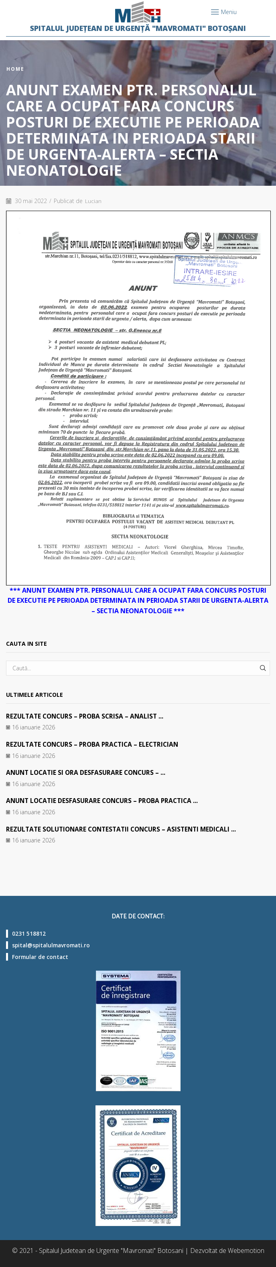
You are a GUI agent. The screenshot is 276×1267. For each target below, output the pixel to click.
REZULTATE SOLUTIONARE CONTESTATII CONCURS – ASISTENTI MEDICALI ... (126, 828)
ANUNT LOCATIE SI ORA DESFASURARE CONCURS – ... (88, 772)
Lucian (93, 201)
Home (15, 69)
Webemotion (246, 1250)
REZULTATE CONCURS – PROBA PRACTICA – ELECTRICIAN (95, 743)
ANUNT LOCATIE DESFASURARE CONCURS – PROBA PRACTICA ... (105, 800)
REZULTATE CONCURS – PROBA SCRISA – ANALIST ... (87, 716)
